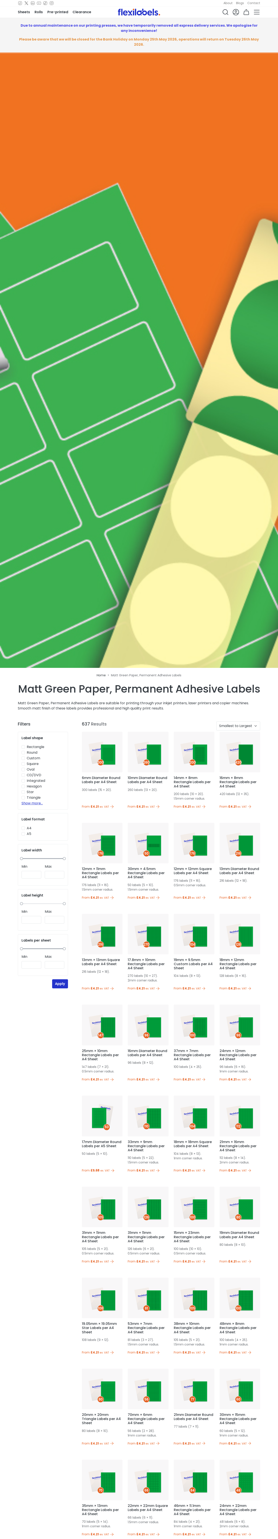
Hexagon (34, 786)
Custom (33, 758)
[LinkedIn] (32, 3)
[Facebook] (20, 3)
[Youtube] (39, 3)
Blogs (240, 3)
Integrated (36, 780)
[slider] (21, 858)
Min (24, 866)
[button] (225, 12)
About (228, 3)
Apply (60, 983)
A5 (29, 833)
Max (48, 866)
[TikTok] (45, 3)
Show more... (32, 803)
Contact (253, 3)
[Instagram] (51, 3)
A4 (29, 828)
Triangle (34, 797)
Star (30, 791)
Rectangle (35, 746)
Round (32, 752)
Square (33, 763)
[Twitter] (26, 3)
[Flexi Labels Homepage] (139, 12)
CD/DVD (34, 775)
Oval (31, 769)
